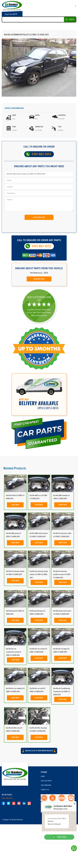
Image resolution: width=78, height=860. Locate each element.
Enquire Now (39, 279)
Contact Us (45, 790)
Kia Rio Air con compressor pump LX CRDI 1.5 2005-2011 (13, 652)
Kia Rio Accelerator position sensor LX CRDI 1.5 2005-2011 (61, 574)
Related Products (14, 468)
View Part (15, 505)
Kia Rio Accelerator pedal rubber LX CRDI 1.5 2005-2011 (39, 574)
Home (43, 776)
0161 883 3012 (41, 154)
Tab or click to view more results (39, 751)
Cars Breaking (46, 785)
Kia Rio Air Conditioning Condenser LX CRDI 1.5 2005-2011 (61, 691)
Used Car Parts (46, 781)
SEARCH (71, 19)
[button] (39, 753)
